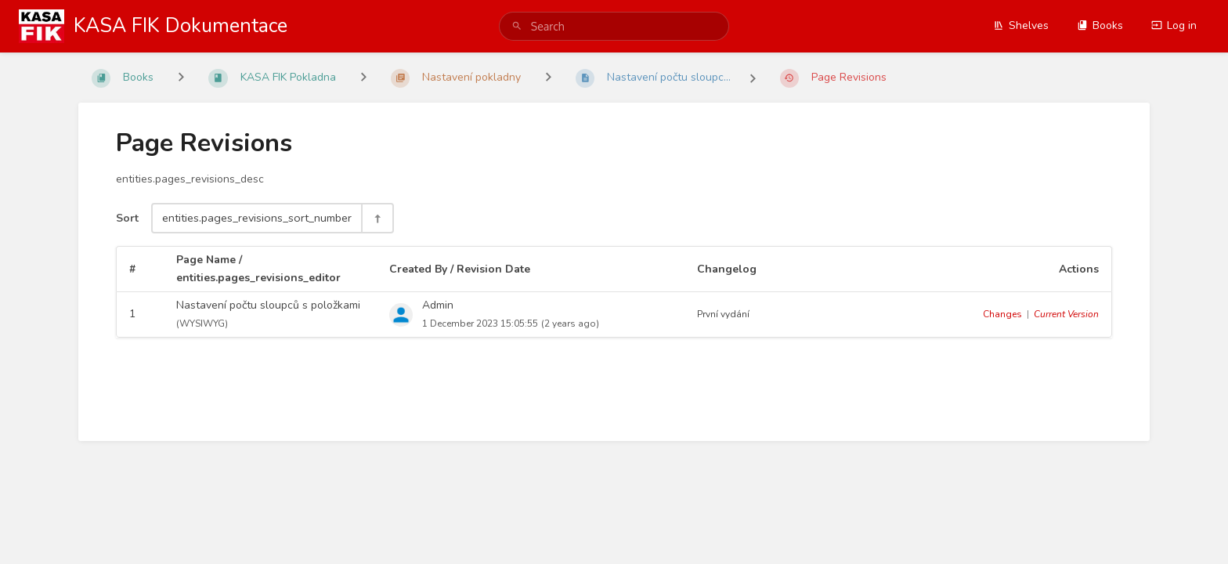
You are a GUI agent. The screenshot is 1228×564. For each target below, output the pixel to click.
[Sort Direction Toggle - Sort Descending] (376, 218)
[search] (614, 26)
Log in (1174, 25)
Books (1100, 25)
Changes (1002, 314)
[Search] (516, 26)
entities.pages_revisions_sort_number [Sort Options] (257, 218)
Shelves (1021, 25)
